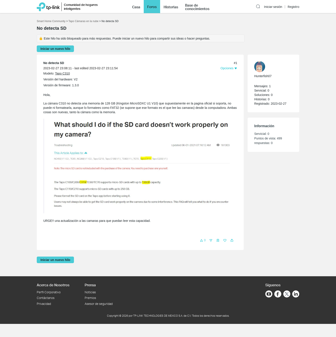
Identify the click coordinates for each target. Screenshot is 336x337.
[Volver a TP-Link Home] (48, 6)
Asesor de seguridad (99, 304)
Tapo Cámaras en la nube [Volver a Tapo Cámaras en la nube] (83, 21)
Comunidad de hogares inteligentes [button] (81, 6)
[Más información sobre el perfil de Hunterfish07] (271, 66)
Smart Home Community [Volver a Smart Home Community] (51, 21)
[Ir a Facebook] (277, 293)
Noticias (90, 292)
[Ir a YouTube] (268, 293)
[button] (136, 6)
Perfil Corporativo (49, 292)
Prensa (90, 285)
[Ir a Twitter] (286, 294)
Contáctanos (45, 298)
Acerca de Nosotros (53, 285)
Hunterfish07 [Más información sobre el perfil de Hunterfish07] (262, 76)
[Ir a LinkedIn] (295, 293)
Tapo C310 (62, 73)
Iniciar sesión (273, 6)
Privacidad (44, 304)
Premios (90, 298)
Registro (293, 6)
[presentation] (259, 66)
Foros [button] (152, 7)
